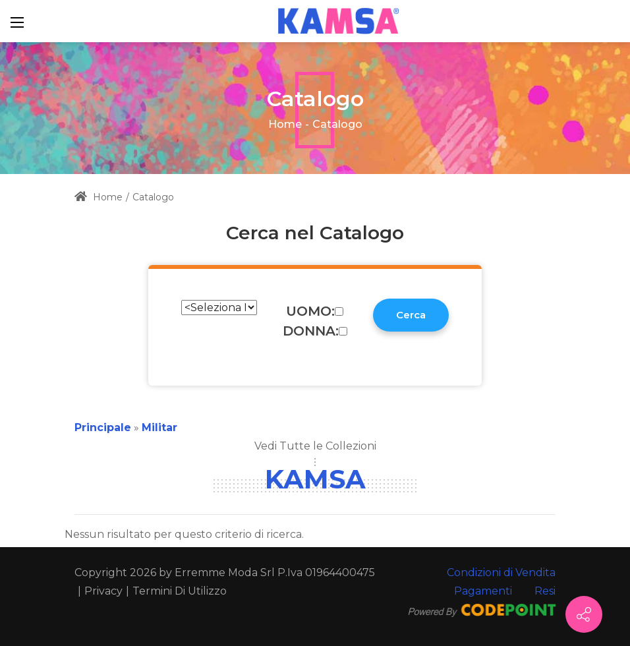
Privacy (103, 591)
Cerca (411, 314)
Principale (102, 427)
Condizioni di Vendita (501, 572)
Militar (159, 427)
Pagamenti (483, 591)
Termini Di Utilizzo (179, 591)
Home (285, 124)
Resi (545, 591)
